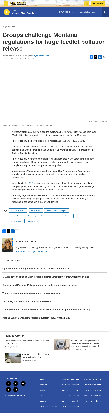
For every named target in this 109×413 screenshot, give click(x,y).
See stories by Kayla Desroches (31, 251)
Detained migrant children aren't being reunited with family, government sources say (46, 310)
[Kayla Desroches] (7, 245)
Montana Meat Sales (61, 216)
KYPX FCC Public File (92, 396)
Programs (43, 385)
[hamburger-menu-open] (6, 3)
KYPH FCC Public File (70, 407)
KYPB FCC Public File (70, 390)
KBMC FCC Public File (70, 379)
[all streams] (105, 12)
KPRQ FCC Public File (70, 385)
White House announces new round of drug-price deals (31, 293)
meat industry (82, 216)
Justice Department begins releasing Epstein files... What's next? (36, 318)
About (41, 396)
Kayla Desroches (40, 56)
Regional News (9, 27)
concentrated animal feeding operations (28, 216)
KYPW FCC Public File (92, 390)
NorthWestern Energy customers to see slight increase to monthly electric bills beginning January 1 (85, 343)
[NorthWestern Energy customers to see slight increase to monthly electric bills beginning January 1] (62, 344)
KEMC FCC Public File (48, 407)
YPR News (35, 211)
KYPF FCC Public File (70, 401)
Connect (42, 401)
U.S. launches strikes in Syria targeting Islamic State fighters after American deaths (45, 277)
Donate (99, 3)
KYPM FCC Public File (92, 379)
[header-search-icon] (86, 3)
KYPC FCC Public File (70, 396)
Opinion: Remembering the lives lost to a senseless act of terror (35, 268)
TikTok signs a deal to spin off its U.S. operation (27, 301)
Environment (16, 221)
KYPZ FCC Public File (92, 401)
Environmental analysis (57, 211)
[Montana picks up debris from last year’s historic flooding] (13, 358)
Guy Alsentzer (34, 221)
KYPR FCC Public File (92, 385)
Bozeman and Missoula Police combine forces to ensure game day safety (40, 285)
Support (42, 390)
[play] (7, 12)
